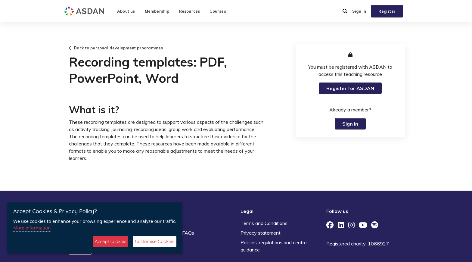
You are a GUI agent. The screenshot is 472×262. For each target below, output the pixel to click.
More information (32, 228)
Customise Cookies (154, 241)
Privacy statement (261, 233)
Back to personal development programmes (116, 47)
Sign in (359, 11)
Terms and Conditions (264, 223)
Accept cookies (110, 241)
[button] (345, 11)
